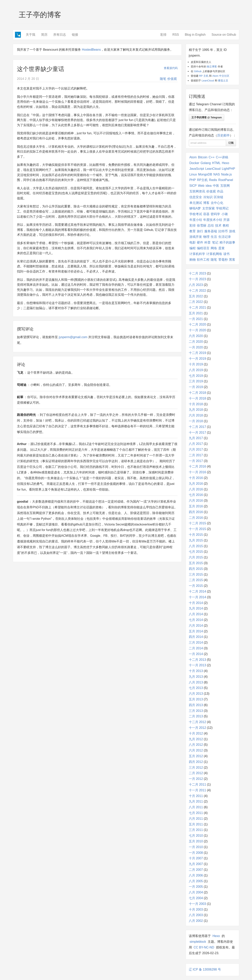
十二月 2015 (197, 523)
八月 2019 (196, 370)
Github (197, 71)
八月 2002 (196, 920)
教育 (192, 231)
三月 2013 (196, 710)
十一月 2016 (197, 472)
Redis (213, 180)
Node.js (226, 174)
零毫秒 (223, 259)
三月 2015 (196, 574)
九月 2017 (196, 438)
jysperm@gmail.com (73, 337)
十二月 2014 (197, 591)
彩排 (163, 34)
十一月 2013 (197, 665)
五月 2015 (196, 563)
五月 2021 (196, 313)
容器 (206, 214)
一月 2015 (196, 585)
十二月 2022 (197, 290)
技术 (218, 225)
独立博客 (212, 66)
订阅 (230, 142)
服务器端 (210, 231)
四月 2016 (196, 512)
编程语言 (203, 248)
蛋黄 (221, 248)
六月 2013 (196, 693)
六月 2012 (196, 750)
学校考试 (195, 214)
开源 (226, 219)
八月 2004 (196, 892)
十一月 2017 (197, 432)
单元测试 (195, 202)
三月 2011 (196, 830)
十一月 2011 (197, 790)
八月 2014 (196, 614)
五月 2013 (196, 699)
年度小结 (195, 219)
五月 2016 (196, 506)
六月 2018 (196, 415)
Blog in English (195, 34)
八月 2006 (196, 875)
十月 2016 (196, 478)
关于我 (30, 34)
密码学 (215, 214)
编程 (192, 248)
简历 (44, 34)
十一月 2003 (197, 903)
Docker (194, 163)
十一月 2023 (197, 279)
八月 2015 (196, 546)
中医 (216, 185)
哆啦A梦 (195, 208)
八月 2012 (196, 744)
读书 (226, 254)
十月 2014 (196, 603)
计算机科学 (197, 254)
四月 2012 (196, 761)
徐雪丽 (201, 225)
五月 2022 (196, 296)
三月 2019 (196, 381)
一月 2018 (196, 421)
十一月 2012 (197, 727)
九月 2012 (196, 739)
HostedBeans (91, 49)
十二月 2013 (197, 659)
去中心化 (217, 202)
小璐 (224, 214)
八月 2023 (196, 285)
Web (201, 185)
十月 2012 (196, 733)
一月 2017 (196, 461)
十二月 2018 (197, 392)
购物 (192, 259)
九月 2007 (196, 864)
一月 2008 (196, 852)
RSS (175, 34)
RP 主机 (203, 75)
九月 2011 (196, 801)
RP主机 (202, 180)
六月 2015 (196, 557)
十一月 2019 (197, 358)
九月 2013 (196, 676)
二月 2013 (196, 716)
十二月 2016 (197, 466)
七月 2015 (196, 551)
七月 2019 (196, 375)
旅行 (200, 231)
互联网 (225, 185)
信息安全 (195, 197)
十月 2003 (196, 909)
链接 (75, 34)
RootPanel (225, 180)
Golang (206, 163)
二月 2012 (196, 773)
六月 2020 (196, 336)
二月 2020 (196, 341)
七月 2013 (196, 688)
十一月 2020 (197, 330)
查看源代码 (171, 68)
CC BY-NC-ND (204, 947)
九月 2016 (196, 483)
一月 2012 (196, 778)
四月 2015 (196, 568)
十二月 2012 (197, 722)
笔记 (215, 242)
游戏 (232, 231)
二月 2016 (196, 517)
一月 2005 (196, 886)
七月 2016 (196, 495)
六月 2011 (196, 818)
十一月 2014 (197, 597)
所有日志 (59, 34)
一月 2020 (196, 347)
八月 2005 (196, 881)
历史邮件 (223, 135)
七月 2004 (196, 898)
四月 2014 (196, 636)
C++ (212, 157)
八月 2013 (196, 682)
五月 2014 (196, 631)
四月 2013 (196, 705)
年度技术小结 (212, 219)
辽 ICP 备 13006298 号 (205, 969)
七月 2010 (196, 835)
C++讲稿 (222, 157)
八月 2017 (196, 443)
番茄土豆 (223, 80)
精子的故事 (227, 242)
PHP (192, 180)
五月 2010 (196, 841)
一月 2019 (196, 387)
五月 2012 (196, 756)
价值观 (172, 78)
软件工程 (203, 259)
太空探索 (208, 208)
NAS (216, 174)
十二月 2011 (197, 784)
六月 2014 (196, 625)
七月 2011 (196, 813)
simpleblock (198, 941)
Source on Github (223, 34)
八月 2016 (196, 489)
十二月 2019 (197, 353)
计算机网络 (214, 254)
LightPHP (228, 168)
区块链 (218, 197)
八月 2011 (196, 807)
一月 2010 (196, 847)
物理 (206, 236)
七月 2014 (196, 620)
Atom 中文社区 (220, 75)
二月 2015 (196, 580)
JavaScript (196, 168)
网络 (214, 248)
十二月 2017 (197, 426)
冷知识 (208, 197)
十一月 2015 (197, 529)
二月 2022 (196, 301)
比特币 (223, 231)
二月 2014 (196, 648)
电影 (192, 242)
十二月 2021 (197, 307)
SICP (193, 185)
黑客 (232, 259)
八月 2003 (196, 915)
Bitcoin (202, 157)
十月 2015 (196, 534)
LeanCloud (208, 80)
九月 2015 (196, 540)
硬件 (200, 242)
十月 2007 (196, 858)
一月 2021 (196, 319)
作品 (220, 191)
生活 (214, 236)
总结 (211, 225)
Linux (193, 174)
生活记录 (224, 236)
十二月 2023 (197, 273)
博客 (206, 202)
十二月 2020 (197, 324)
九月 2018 (196, 409)
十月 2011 (196, 796)
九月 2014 (196, 608)
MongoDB (205, 174)
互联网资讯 (197, 191)
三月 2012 (196, 767)
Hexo (225, 163)
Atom (193, 157)
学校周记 (222, 208)
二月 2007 (196, 869)
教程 (226, 225)
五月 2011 (196, 824)
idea (208, 185)
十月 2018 (196, 404)
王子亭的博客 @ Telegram (206, 117)
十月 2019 (196, 364)
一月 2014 (196, 654)
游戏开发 (195, 236)
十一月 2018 (197, 398)
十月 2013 (196, 671)
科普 (207, 242)
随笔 (163, 78)
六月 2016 (196, 500)
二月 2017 (196, 455)
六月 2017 (196, 449)
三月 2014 (196, 642)
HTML (216, 163)
